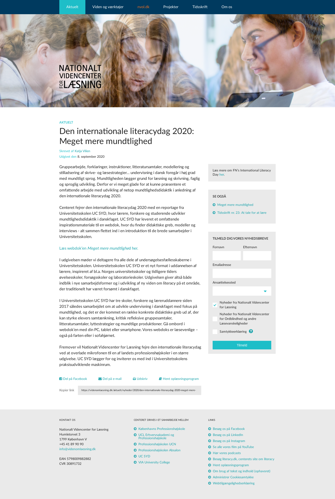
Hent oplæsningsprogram (179, 379)
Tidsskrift (200, 7)
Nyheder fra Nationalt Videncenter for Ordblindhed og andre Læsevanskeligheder (244, 319)
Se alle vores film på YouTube (233, 447)
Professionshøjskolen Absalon (159, 450)
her (221, 174)
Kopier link (66, 390)
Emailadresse (222, 265)
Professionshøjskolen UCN (157, 444)
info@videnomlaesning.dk (77, 449)
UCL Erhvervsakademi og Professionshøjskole (156, 436)
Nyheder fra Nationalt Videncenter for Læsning (244, 305)
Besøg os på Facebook (229, 429)
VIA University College (154, 462)
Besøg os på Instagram (229, 441)
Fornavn (218, 247)
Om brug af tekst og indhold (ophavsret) (241, 471)
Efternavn (250, 247)
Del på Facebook (73, 379)
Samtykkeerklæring (233, 331)
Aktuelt (72, 7)
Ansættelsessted (224, 282)
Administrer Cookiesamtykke (233, 477)
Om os (226, 7)
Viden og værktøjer (108, 7)
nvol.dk (143, 7)
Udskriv (140, 379)
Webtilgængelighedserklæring (234, 483)
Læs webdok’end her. (98, 248)
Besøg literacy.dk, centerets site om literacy (243, 459)
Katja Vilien (82, 151)
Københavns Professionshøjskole (161, 429)
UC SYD (144, 456)
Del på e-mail (109, 379)
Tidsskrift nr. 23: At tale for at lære (241, 212)
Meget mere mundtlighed (235, 205)
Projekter (170, 7)
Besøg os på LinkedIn (228, 435)
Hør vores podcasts (227, 453)
